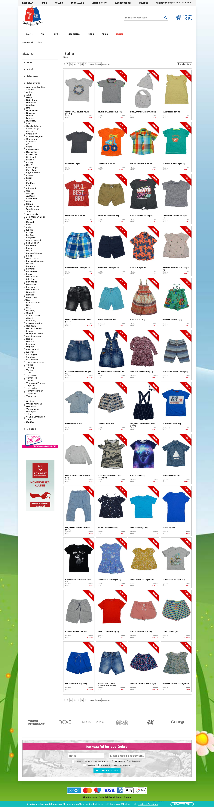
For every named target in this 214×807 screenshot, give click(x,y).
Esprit (29, 178)
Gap (28, 191)
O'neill (29, 313)
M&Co (29, 250)
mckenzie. (31, 271)
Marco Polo (32, 258)
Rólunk (59, 3)
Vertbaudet (32, 409)
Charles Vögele (34, 136)
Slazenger (31, 354)
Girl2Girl (30, 196)
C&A (28, 123)
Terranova (31, 378)
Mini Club (31, 279)
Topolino (31, 393)
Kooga (29, 232)
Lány (29, 34)
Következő (95, 64)
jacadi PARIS (32, 206)
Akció (105, 34)
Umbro (30, 401)
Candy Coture (33, 126)
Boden (29, 115)
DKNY (29, 165)
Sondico (30, 357)
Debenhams (32, 149)
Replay (30, 346)
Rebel (29, 339)
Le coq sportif (33, 240)
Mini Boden (32, 276)
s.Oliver (30, 352)
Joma (29, 219)
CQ (27, 144)
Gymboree (32, 198)
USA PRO (31, 406)
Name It (30, 292)
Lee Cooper (32, 242)
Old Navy (31, 320)
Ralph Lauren (33, 336)
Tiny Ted (30, 385)
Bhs (28, 107)
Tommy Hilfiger (34, 390)
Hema (29, 204)
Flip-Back (31, 188)
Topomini (31, 396)
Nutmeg (30, 310)
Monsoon (31, 287)
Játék (91, 34)
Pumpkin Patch (34, 333)
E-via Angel (32, 167)
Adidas (29, 92)
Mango (30, 255)
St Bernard (32, 359)
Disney (29, 162)
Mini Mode (31, 281)
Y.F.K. (28, 414)
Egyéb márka (33, 172)
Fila (28, 185)
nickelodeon (33, 302)
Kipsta (29, 230)
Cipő (57, 34)
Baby (29, 97)
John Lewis (32, 214)
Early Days (31, 170)
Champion (31, 133)
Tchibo (29, 370)
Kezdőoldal (27, 42)
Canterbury (32, 128)
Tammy (30, 367)
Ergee (29, 175)
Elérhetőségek (123, 3)
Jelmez (119, 34)
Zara (28, 419)
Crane (29, 146)
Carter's (30, 131)
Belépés (143, 3)
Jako (28, 211)
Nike (28, 305)
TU (27, 398)
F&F (28, 180)
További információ (148, 804)
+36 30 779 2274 (181, 2)
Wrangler (31, 411)
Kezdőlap (27, 3)
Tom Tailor (32, 388)
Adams (30, 89)
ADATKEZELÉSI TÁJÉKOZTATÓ (115, 761)
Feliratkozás (107, 770)
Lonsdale (31, 245)
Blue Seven (32, 110)
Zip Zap (30, 422)
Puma (29, 331)
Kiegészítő (74, 34)
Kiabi (28, 227)
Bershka (30, 105)
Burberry (31, 120)
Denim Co (31, 154)
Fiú (43, 34)
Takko (29, 365)
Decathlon (31, 152)
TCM (28, 372)
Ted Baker (32, 375)
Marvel (30, 263)
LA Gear (30, 235)
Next (28, 300)
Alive (28, 94)
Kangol (30, 222)
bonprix (30, 118)
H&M (28, 201)
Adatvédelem (124, 797)
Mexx (29, 274)
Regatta (30, 344)
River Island (32, 349)
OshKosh (31, 326)
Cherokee (31, 139)
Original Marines (35, 323)
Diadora (30, 159)
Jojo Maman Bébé (35, 217)
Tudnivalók (77, 3)
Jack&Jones (32, 209)
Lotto (29, 248)
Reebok (30, 341)
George (30, 193)
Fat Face (30, 183)
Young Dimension (35, 416)
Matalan (30, 266)
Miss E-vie (31, 284)
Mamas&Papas (34, 253)
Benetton (31, 102)
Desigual (31, 157)
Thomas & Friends (35, 383)
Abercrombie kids (35, 87)
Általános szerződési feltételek (99, 797)
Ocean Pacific (33, 315)
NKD (28, 307)
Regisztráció (163, 3)
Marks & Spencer (35, 261)
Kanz (29, 224)
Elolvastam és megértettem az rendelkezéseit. (106, 761)
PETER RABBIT (34, 328)
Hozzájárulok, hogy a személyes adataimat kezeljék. (106, 765)
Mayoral (30, 268)
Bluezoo (30, 113)
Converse (31, 141)
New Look (31, 297)
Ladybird (31, 237)
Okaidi (29, 318)
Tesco (29, 380)
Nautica (30, 294)
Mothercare (32, 289)
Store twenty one (35, 362)
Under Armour (34, 403)
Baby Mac (31, 100)
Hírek (44, 3)
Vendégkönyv (99, 3)
